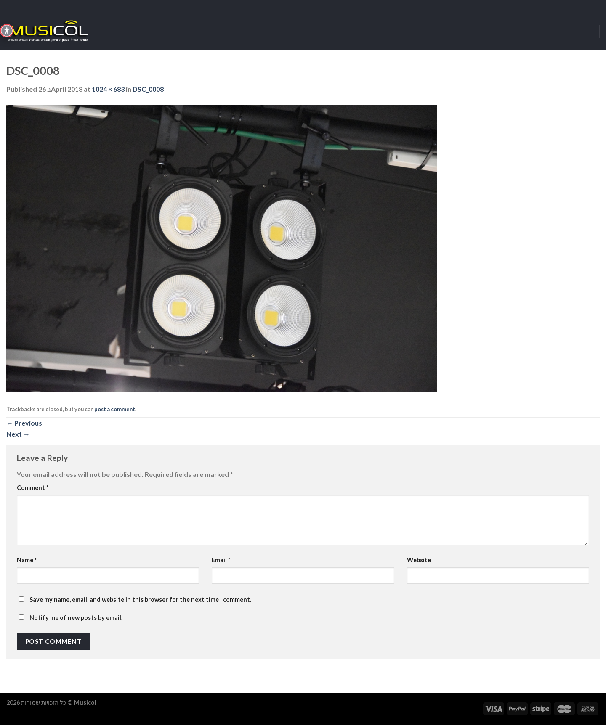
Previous (24, 423)
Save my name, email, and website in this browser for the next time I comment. (140, 599)
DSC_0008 (148, 89)
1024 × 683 (108, 89)
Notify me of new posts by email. (75, 617)
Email (221, 560)
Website (419, 560)
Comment (32, 487)
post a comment (114, 409)
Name (27, 560)
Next (18, 434)
